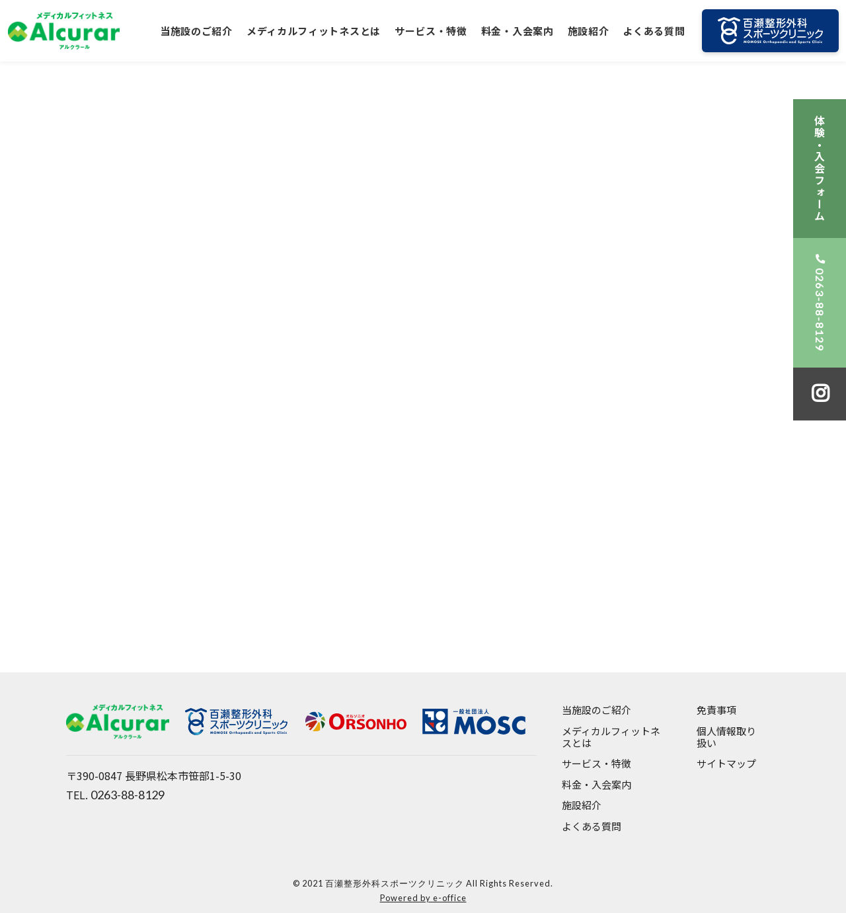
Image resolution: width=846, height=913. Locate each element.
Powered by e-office (423, 898)
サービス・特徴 (431, 31)
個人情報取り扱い (726, 737)
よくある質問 (654, 31)
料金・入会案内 (517, 31)
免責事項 (716, 710)
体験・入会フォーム (819, 168)
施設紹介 (588, 31)
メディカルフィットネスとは (314, 31)
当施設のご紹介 (196, 31)
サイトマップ (726, 764)
